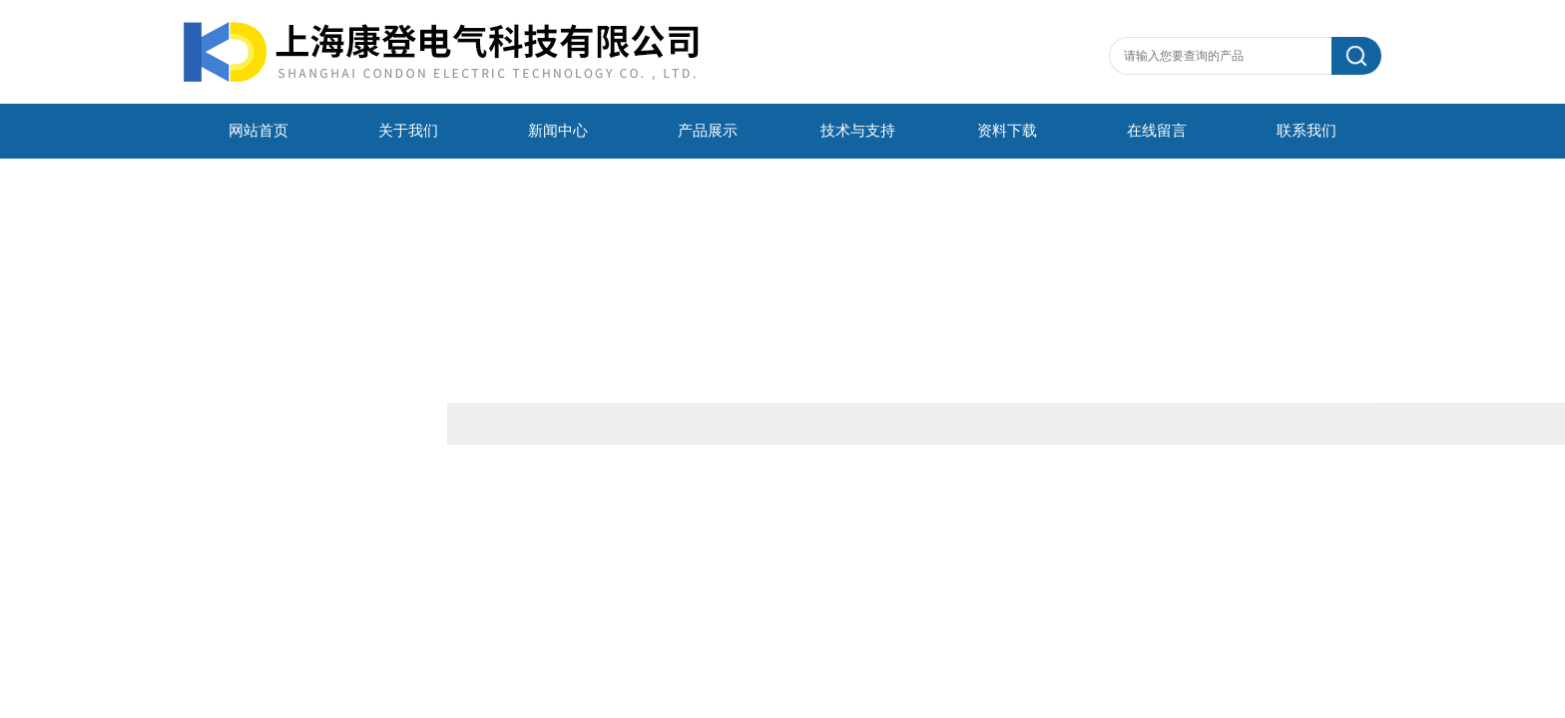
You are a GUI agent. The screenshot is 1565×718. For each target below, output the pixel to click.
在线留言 (1157, 131)
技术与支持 (857, 131)
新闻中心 (558, 131)
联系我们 (1306, 131)
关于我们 (408, 131)
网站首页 (258, 131)
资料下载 (1007, 131)
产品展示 (708, 131)
